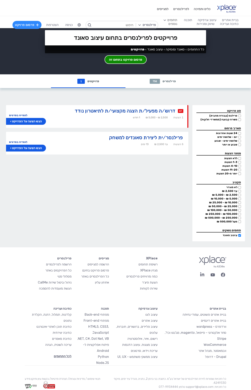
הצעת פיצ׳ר (150, 282)
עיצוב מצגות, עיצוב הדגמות (140, 345)
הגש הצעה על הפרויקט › (26, 121)
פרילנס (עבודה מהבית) (223, 115)
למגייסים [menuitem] (162, 9)
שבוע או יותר (229, 144)
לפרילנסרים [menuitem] (181, 9)
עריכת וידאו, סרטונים (144, 351)
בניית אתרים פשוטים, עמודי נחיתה (204, 314)
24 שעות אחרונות (226, 133)
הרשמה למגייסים (98, 264)
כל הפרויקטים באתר (58, 270)
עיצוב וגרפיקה (148, 308)
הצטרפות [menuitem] (52, 25)
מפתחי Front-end (96, 320)
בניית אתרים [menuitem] (230, 20)
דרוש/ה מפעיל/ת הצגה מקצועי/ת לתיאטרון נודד (125, 111)
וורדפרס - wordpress (211, 327)
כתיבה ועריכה (62, 308)
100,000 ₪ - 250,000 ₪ (221, 213)
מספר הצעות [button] (233, 153)
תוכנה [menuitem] (188, 20)
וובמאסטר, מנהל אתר (212, 351)
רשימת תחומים (148, 264)
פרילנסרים (163, 81)
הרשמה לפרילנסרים (59, 264)
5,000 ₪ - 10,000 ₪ (224, 198)
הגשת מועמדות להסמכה (55, 288)
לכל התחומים (63, 356)
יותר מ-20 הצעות (226, 173)
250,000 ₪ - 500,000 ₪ (221, 217)
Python (103, 357)
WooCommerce (215, 345)
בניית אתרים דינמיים (213, 320)
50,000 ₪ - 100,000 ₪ (222, 210)
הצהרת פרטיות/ (58, 379)
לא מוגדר (231, 187)
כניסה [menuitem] (69, 25)
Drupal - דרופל (215, 357)
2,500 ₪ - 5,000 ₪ (224, 194)
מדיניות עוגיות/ (76, 379)
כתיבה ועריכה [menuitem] (229, 24)
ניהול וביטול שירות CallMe (55, 282)
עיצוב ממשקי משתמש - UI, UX (137, 357)
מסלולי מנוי (64, 276)
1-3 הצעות (230, 162)
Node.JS (102, 363)
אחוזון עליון (102, 282)
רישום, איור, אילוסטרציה (142, 339)
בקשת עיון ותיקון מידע (37, 379)
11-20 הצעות (229, 169)
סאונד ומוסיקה (175, 49)
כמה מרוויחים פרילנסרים (142, 276)
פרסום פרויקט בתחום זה (125, 59)
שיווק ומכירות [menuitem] (205, 24)
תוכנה (105, 308)
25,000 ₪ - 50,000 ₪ (222, 206)
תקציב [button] (236, 182)
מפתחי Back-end (97, 314)
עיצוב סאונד (230, 235)
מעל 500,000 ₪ (227, 221)
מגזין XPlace (149, 270)
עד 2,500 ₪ (229, 190)
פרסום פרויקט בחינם (95, 270)
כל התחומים (196, 49)
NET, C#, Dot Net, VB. (93, 339)
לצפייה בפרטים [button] (18, 115)
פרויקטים (88, 81)
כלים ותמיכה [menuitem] (202, 9)
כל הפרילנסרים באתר (95, 276)
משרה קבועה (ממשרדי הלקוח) (218, 119)
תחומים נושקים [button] (231, 230)
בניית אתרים (218, 308)
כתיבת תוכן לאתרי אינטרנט (54, 327)
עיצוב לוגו (151, 314)
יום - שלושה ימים (227, 136)
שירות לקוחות (149, 288)
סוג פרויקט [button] (234, 111)
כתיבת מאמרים (62, 339)
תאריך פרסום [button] (232, 128)
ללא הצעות (230, 158)
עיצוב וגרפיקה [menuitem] (207, 20)
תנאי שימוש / (92, 379)
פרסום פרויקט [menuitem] (27, 25)
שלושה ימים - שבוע (225, 140)
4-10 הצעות (229, 165)
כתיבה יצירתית (62, 333)
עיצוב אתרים (150, 320)
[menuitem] (79, 25)
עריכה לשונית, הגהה (58, 345)
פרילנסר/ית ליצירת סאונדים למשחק (146, 137)
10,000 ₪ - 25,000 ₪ (223, 202)
